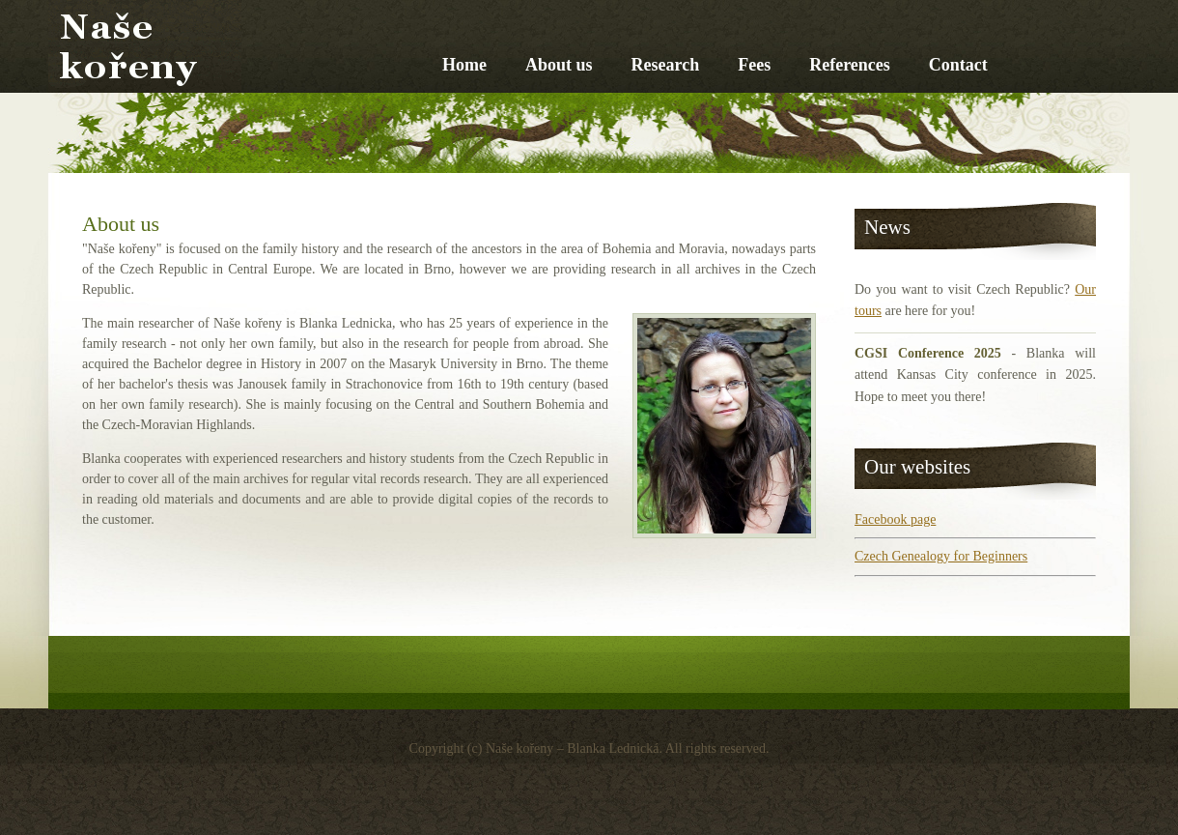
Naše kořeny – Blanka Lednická (294, 94)
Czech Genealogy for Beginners (941, 556)
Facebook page (895, 519)
